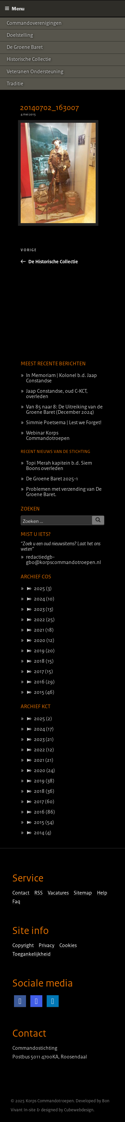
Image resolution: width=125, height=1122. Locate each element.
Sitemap (83, 893)
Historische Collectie (29, 59)
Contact (20, 893)
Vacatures (58, 893)
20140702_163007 (49, 108)
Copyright (23, 945)
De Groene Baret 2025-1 (52, 478)
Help (102, 893)
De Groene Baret (25, 47)
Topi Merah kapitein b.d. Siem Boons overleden (59, 465)
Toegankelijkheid (31, 954)
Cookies (68, 945)
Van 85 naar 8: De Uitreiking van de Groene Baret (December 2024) (64, 409)
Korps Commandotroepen (50, 1101)
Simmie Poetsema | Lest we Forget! (64, 422)
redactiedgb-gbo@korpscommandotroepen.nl (63, 559)
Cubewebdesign (78, 1110)
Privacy (46, 945)
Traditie (15, 83)
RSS (38, 893)
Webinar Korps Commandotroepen (48, 435)
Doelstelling (20, 35)
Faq (16, 901)
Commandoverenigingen (34, 23)
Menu (14, 8)
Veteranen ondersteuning (35, 71)
